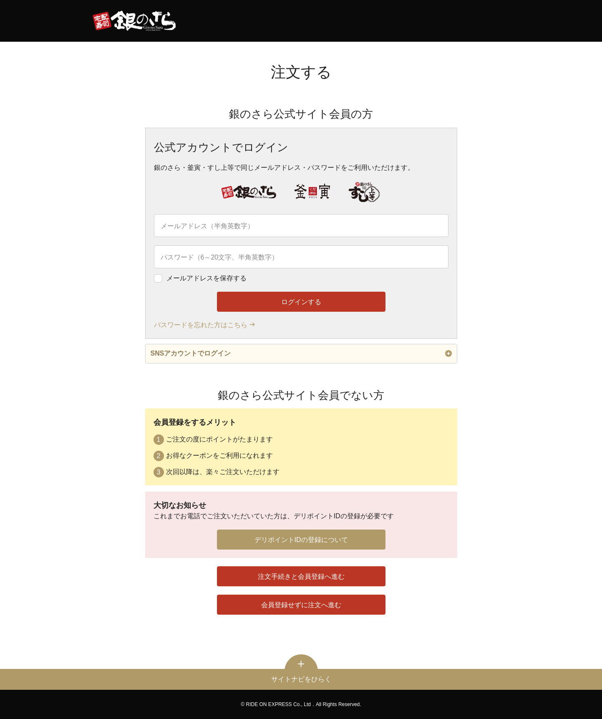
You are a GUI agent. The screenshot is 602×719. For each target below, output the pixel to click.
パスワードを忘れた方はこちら (200, 324)
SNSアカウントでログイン (301, 353)
